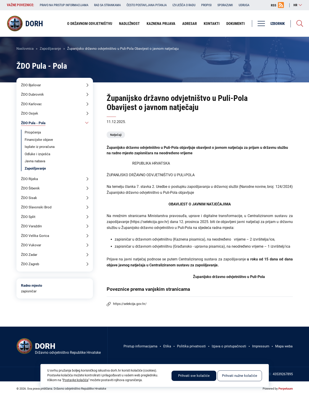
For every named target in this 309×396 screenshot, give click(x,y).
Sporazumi (225, 5)
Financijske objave (39, 140)
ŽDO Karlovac (31, 104)
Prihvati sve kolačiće (194, 376)
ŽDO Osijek (29, 113)
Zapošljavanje (50, 49)
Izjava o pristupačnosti (229, 346)
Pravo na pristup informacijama (64, 5)
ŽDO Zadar (29, 255)
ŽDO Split (28, 217)
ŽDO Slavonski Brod (36, 207)
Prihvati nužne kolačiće (239, 376)
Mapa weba (284, 346)
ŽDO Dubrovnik (32, 94)
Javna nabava (35, 161)
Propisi (206, 5)
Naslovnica (25, 49)
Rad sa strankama (107, 5)
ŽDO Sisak (29, 198)
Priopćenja (33, 132)
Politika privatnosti (191, 346)
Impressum (260, 346)
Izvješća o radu (183, 5)
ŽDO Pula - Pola (33, 123)
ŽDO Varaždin (31, 226)
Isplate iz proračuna (40, 147)
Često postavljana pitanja (147, 5)
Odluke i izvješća (37, 154)
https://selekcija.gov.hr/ (130, 304)
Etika (167, 346)
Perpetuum (285, 388)
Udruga (244, 5)
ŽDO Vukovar (31, 245)
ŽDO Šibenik (30, 188)
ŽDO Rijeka (29, 179)
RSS (273, 5)
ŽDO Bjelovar (31, 85)
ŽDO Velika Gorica (35, 236)
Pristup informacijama (140, 346)
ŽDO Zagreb (30, 264)
